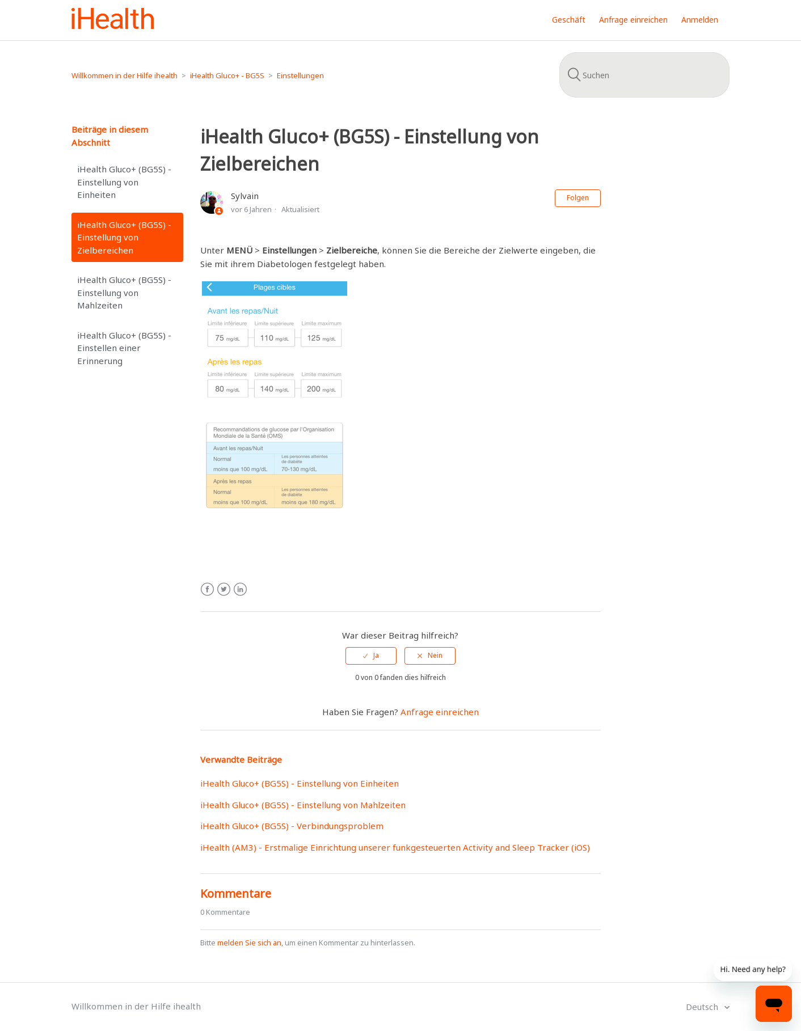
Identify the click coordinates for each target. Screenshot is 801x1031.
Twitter (224, 589)
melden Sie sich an (249, 942)
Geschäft (568, 19)
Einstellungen (300, 75)
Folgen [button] (578, 197)
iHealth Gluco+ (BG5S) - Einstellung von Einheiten (124, 181)
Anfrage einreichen (633, 19)
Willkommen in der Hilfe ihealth (124, 75)
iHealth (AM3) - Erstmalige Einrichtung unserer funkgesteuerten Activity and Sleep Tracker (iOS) (395, 847)
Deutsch (703, 1006)
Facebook (207, 589)
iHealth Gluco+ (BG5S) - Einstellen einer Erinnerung (124, 347)
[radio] (371, 655)
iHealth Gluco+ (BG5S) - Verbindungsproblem (291, 825)
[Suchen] (644, 75)
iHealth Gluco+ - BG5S (227, 75)
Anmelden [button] (699, 19)
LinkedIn (240, 589)
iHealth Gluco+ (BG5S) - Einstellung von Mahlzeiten (124, 292)
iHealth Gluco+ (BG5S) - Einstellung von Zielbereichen (124, 237)
